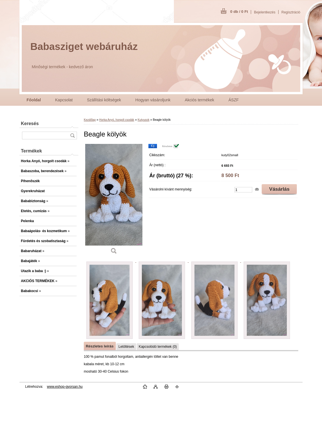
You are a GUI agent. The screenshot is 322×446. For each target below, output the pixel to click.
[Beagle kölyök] (114, 201)
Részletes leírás (100, 346)
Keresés (30, 123)
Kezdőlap (90, 119)
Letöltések (126, 347)
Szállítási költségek (104, 100)
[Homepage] (33, 100)
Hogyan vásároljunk (152, 100)
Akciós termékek (199, 100)
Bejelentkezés (264, 12)
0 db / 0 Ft (239, 11)
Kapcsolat (64, 100)
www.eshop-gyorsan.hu (65, 387)
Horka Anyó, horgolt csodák (116, 119)
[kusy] (243, 189)
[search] (72, 135)
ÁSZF (233, 100)
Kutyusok (143, 119)
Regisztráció (290, 12)
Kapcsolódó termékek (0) (158, 347)
